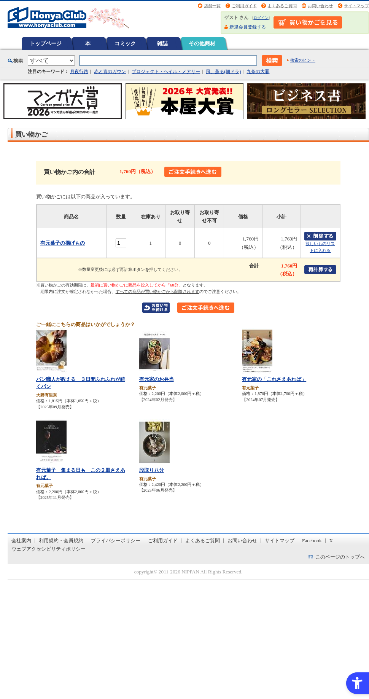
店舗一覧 (212, 5)
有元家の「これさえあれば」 (274, 379)
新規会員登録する (247, 27)
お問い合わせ (320, 5)
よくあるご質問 (282, 5)
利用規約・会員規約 (61, 540)
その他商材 (202, 43)
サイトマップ (356, 5)
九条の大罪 (258, 71)
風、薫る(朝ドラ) (223, 71)
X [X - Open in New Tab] (331, 540)
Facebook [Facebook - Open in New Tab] (312, 540)
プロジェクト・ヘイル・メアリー (166, 71)
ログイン (261, 18)
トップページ (46, 43)
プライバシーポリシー (115, 540)
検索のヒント (302, 60)
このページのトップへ (340, 557)
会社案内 (21, 540)
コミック (125, 43)
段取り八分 (151, 470)
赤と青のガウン (110, 71)
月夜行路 (79, 71)
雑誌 (162, 43)
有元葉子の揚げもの (62, 243)
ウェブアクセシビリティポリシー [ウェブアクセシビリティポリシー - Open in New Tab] (48, 549)
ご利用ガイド (244, 5)
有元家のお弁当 (156, 379)
